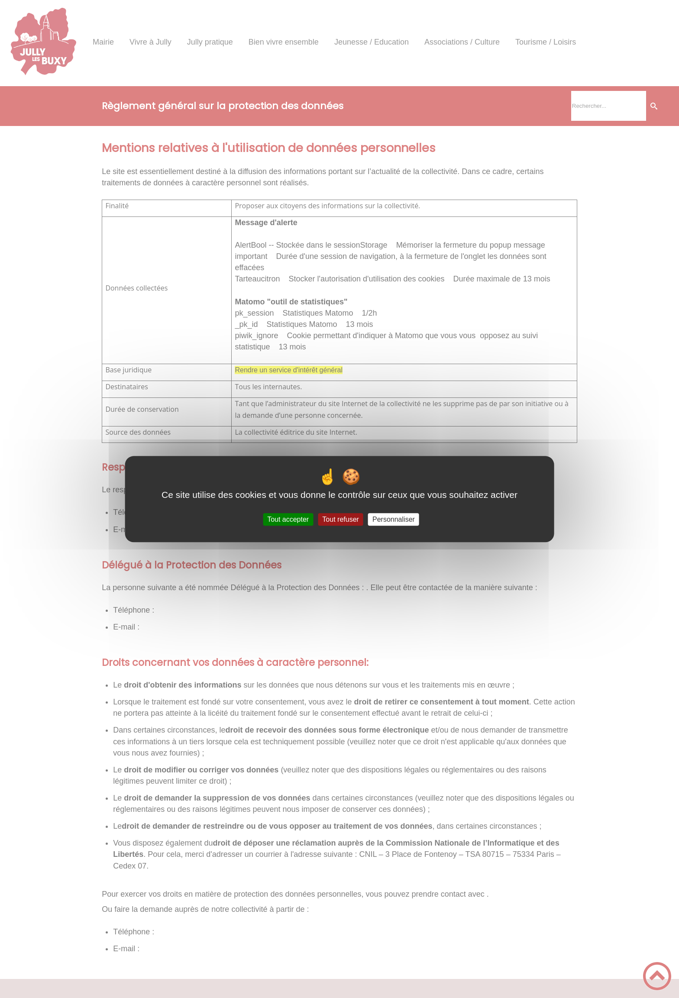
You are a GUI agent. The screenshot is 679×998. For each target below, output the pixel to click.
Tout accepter (288, 519)
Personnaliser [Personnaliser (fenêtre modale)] (393, 519)
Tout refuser (340, 519)
